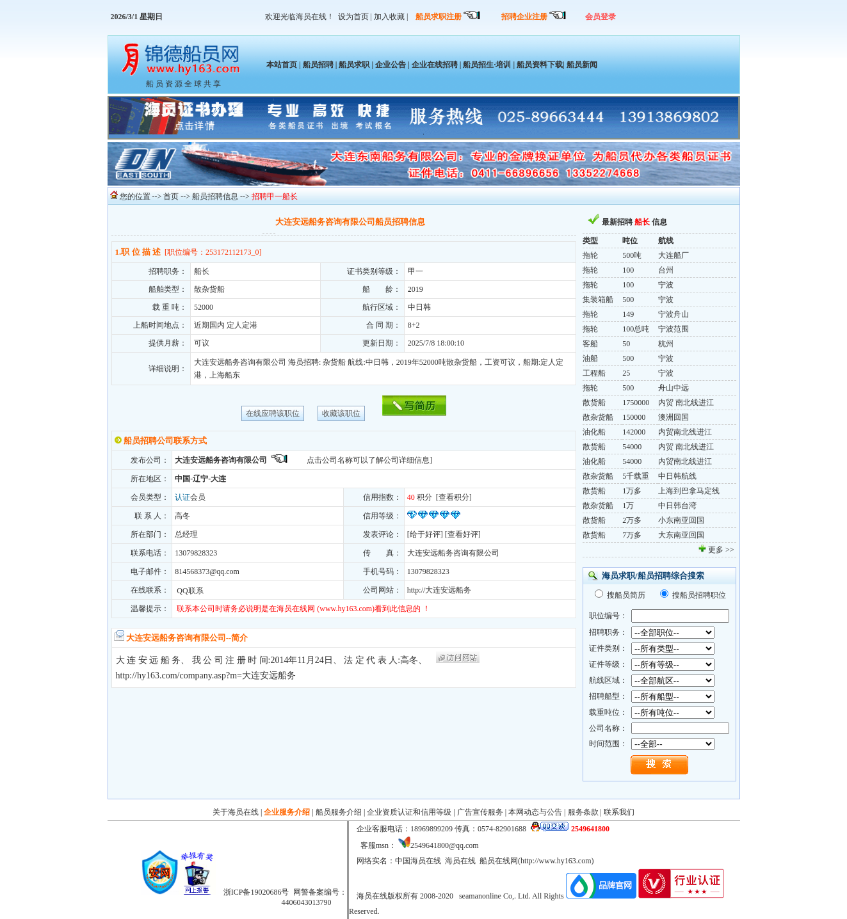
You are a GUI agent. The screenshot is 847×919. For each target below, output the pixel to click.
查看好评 (463, 534)
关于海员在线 (236, 812)
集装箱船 (598, 299)
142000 (633, 432)
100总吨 (635, 328)
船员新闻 (581, 64)
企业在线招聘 (435, 64)
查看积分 (454, 497)
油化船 (594, 432)
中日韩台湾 (677, 505)
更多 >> (721, 549)
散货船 (594, 402)
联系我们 (619, 812)
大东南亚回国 (681, 535)
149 (628, 314)
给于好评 (425, 534)
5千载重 (635, 476)
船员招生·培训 (487, 64)
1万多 (631, 490)
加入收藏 (389, 16)
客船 (590, 343)
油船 (590, 358)
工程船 (594, 373)
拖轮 (590, 255)
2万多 (631, 520)
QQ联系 (189, 590)
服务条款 (583, 812)
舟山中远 (673, 387)
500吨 (631, 255)
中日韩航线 (677, 476)
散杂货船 (598, 417)
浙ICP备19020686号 (256, 892)
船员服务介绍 (339, 812)
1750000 (635, 402)
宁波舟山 (673, 314)
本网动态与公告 (535, 812)
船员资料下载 (540, 64)
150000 (633, 417)
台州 (666, 270)
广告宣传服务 (480, 812)
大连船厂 (673, 255)
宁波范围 (673, 328)
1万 (628, 505)
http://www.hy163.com (556, 860)
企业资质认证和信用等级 (409, 812)
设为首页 (353, 16)
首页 (171, 196)
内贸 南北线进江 (686, 402)
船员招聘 (318, 64)
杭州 (666, 343)
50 (626, 343)
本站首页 (281, 64)
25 (626, 373)
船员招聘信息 (215, 196)
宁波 (666, 284)
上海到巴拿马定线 (689, 490)
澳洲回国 (673, 417)
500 (628, 299)
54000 (631, 446)
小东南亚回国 (681, 520)
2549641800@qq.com (444, 845)
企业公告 (390, 64)
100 (628, 270)
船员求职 (354, 64)
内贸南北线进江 (685, 432)
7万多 (631, 535)
